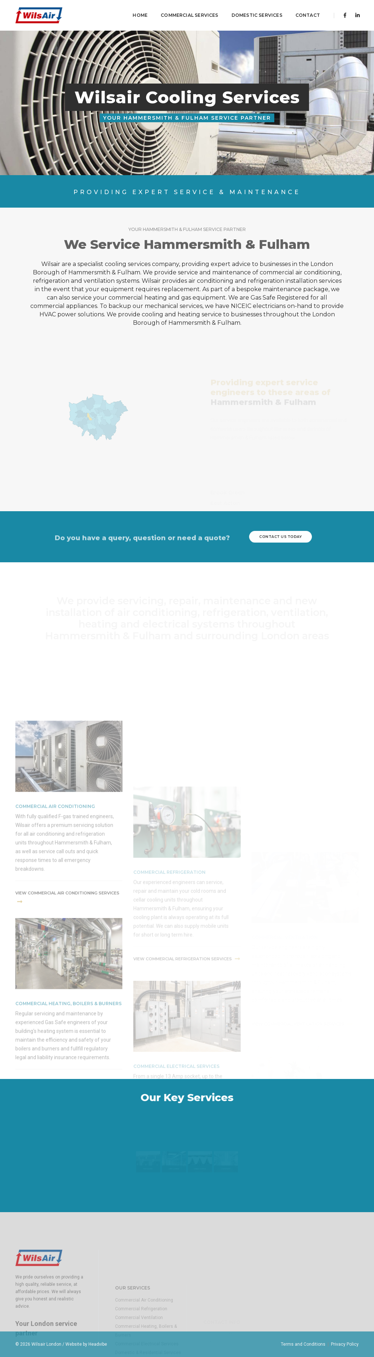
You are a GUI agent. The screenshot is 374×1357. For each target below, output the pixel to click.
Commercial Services (186, 13)
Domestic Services (254, 13)
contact (305, 13)
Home (137, 13)
